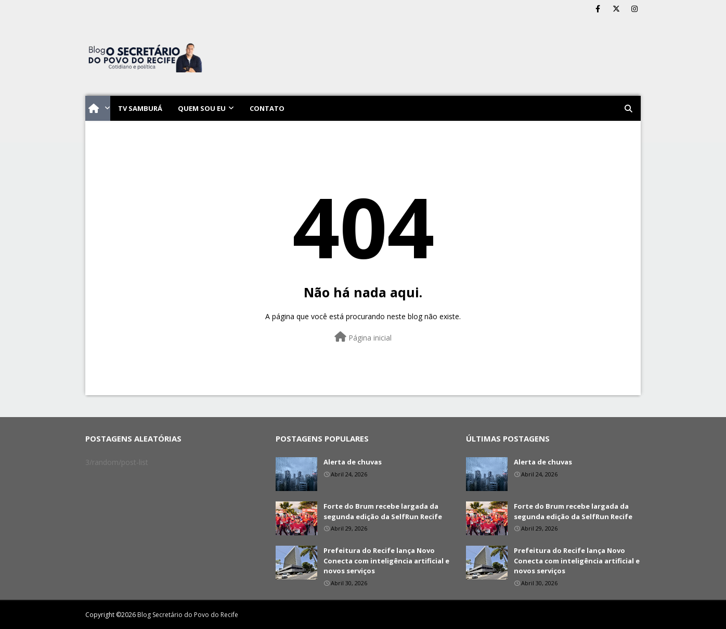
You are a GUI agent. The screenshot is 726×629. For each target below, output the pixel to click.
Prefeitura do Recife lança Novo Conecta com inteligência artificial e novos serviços (386, 560)
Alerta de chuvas (352, 462)
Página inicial (363, 337)
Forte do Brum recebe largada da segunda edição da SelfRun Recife (382, 511)
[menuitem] (97, 108)
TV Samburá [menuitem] (140, 108)
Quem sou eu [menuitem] (202, 108)
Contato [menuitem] (267, 108)
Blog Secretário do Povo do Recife (187, 614)
